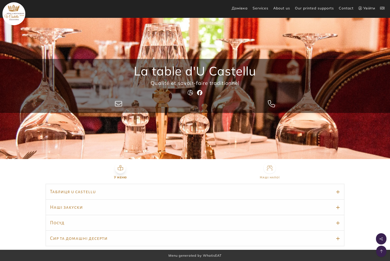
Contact (346, 8)
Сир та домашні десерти (79, 238)
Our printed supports (314, 8)
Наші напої (270, 177)
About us (281, 8)
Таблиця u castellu (73, 191)
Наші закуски (66, 207)
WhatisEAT (212, 255)
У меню (120, 177)
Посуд (57, 222)
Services (260, 8)
